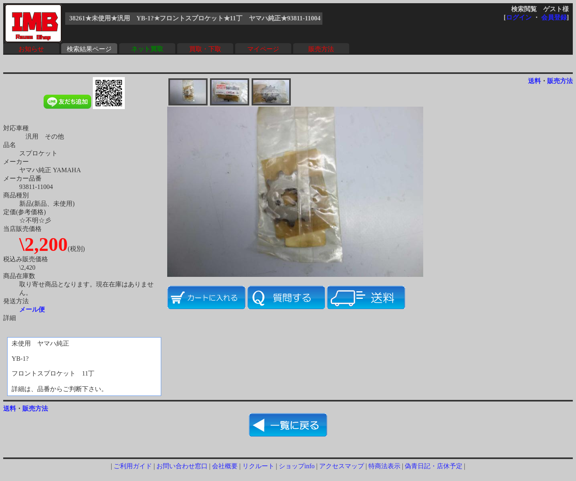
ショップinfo (297, 466)
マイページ (263, 49)
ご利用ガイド (133, 466)
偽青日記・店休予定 (433, 466)
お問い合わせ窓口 (182, 466)
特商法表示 (384, 466)
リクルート (258, 466)
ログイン (519, 17)
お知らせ (31, 49)
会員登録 (554, 17)
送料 (534, 81)
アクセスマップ (341, 466)
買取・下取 (205, 49)
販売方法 (321, 49)
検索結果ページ (89, 49)
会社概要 (225, 466)
